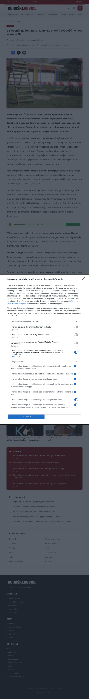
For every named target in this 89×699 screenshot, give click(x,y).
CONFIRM (26, 417)
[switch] (76, 327)
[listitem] (44, 322)
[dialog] (44, 350)
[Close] (84, 279)
